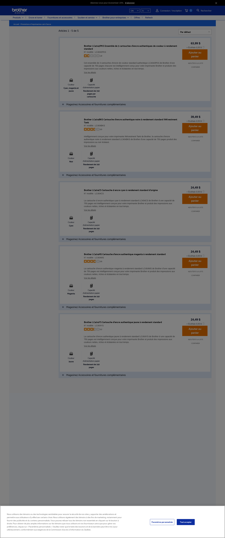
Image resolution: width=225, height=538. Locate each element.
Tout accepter (186, 522)
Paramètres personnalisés (162, 522)
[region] (112, 522)
